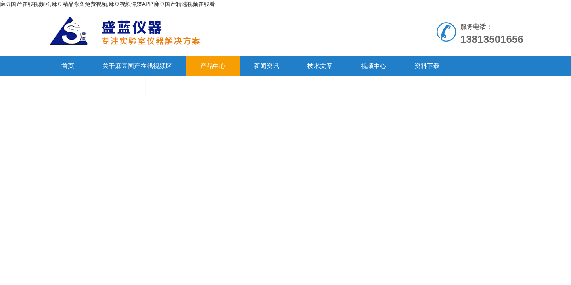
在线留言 (172, 86)
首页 (67, 66)
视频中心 (373, 66)
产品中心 (213, 66)
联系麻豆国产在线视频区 (96, 86)
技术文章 (320, 66)
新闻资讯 (266, 66)
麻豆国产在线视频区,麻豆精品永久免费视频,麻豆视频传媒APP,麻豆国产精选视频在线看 (107, 4)
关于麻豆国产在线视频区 (137, 66)
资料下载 (427, 66)
